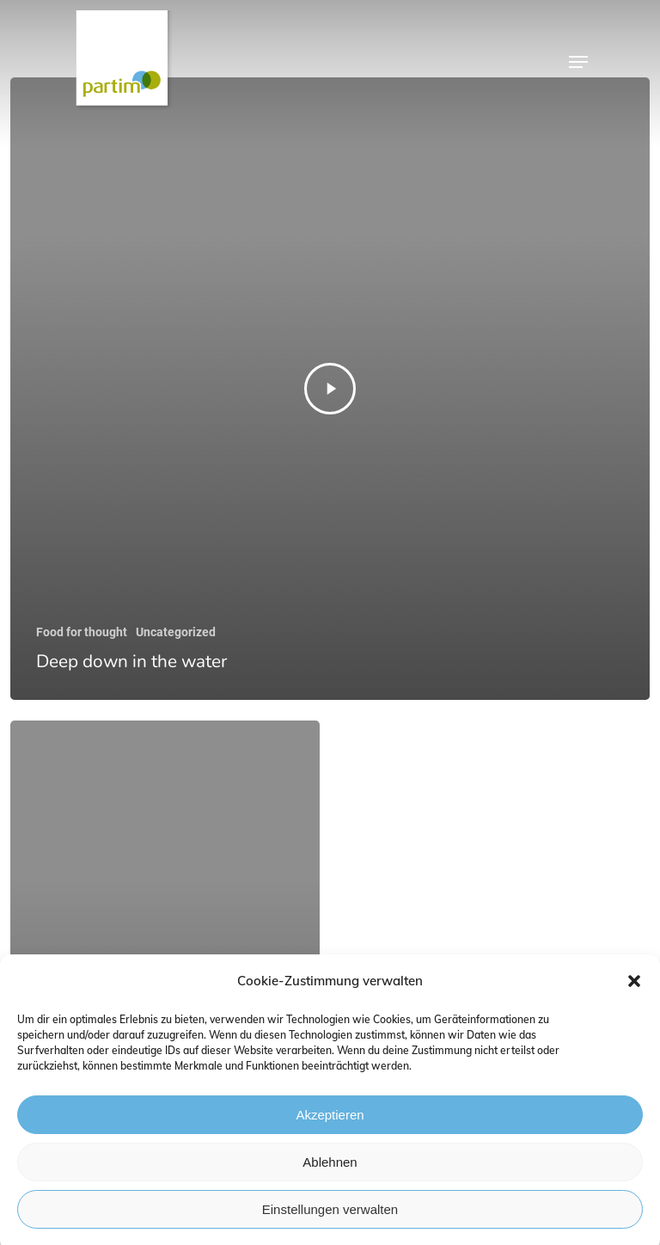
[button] (634, 988)
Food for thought (81, 632)
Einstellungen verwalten (330, 1216)
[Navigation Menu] (578, 62)
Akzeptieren (330, 1121)
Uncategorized (176, 632)
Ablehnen (329, 1169)
